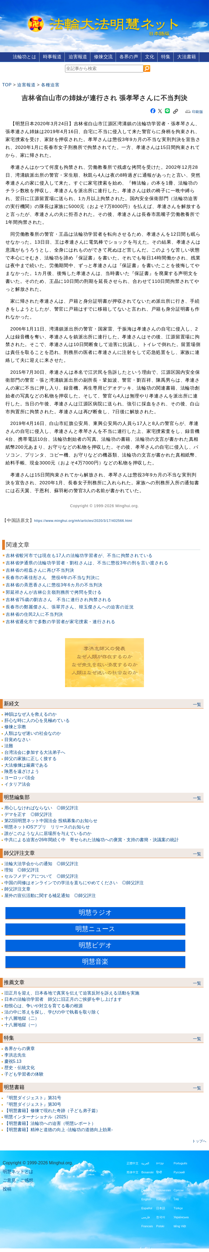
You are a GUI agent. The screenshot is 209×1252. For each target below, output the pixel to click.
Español (146, 1207)
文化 (152, 56)
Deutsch (146, 1189)
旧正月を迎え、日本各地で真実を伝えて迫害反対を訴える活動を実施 (71, 992)
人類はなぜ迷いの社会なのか (32, 733)
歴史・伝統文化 (19, 1067)
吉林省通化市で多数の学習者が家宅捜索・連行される (60, 621)
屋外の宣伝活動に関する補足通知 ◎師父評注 (50, 895)
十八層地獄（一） (21, 1024)
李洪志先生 (15, 1054)
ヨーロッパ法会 (19, 777)
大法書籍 (194, 56)
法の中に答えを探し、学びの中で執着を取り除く (52, 1011)
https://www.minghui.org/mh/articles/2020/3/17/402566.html (83, 520)
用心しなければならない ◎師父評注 (41, 807)
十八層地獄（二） (21, 1018)
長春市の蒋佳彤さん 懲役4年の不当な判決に (53, 577)
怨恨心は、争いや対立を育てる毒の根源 (43, 1005)
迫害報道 (74, 56)
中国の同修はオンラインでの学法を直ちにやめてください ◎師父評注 (74, 882)
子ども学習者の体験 (24, 1074)
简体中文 (133, 1171)
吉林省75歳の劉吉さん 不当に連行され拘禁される (59, 599)
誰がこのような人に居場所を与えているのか (47, 833)
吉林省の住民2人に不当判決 (34, 614)
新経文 (11, 703)
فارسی (145, 1216)
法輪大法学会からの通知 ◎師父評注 (41, 863)
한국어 (160, 1216)
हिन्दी (159, 1171)
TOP (7, 84)
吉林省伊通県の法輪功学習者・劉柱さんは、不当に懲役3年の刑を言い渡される (87, 562)
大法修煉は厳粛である (26, 765)
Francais (147, 1225)
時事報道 (47, 56)
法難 (8, 745)
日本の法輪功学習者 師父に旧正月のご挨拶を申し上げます (63, 999)
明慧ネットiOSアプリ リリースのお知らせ (47, 826)
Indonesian (163, 1189)
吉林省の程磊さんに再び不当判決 (40, 570)
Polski (160, 1225)
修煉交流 (102, 56)
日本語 (160, 1207)
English (146, 1198)
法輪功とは (17, 56)
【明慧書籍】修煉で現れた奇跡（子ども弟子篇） (52, 1110)
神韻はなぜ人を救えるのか (30, 713)
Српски (178, 1189)
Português (180, 1162)
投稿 (7, 1188)
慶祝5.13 (12, 1061)
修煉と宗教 (15, 726)
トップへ (199, 1140)
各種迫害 (50, 84)
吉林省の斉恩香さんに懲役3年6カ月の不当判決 (54, 584)
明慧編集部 (17, 797)
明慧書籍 (14, 1087)
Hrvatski (161, 1180)
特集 (171, 56)
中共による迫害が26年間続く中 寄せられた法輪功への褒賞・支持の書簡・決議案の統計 (91, 839)
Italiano (161, 1198)
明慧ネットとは (18, 1171)
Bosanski (147, 1171)
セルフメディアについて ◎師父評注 (41, 876)
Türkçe (178, 1207)
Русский (179, 1171)
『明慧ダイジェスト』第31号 (33, 1097)
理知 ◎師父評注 (21, 869)
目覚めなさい (17, 739)
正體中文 (133, 1162)
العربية (145, 1162)
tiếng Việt (180, 1225)
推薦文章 (14, 982)
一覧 (197, 704)
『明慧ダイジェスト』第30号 (33, 1103)
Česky (145, 1180)
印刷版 (197, 111)
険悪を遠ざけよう (21, 771)
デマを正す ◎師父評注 (28, 814)
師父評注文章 (19, 852)
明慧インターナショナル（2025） (37, 1116)
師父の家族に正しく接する (30, 758)
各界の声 (130, 56)
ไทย (176, 1198)
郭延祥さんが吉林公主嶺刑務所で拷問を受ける (54, 592)
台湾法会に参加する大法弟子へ (34, 752)
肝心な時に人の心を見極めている (37, 720)
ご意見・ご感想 (18, 1179)
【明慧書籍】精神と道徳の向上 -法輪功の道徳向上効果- (58, 1129)
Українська (181, 1216)
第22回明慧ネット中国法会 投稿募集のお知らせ (50, 820)
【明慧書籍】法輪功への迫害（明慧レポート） (50, 1123)
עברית (160, 1162)
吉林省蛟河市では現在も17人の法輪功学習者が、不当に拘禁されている (79, 555)
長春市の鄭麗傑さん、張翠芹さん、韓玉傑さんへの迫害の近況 (70, 606)
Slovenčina (181, 1180)
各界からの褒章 (19, 1048)
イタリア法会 (17, 784)
